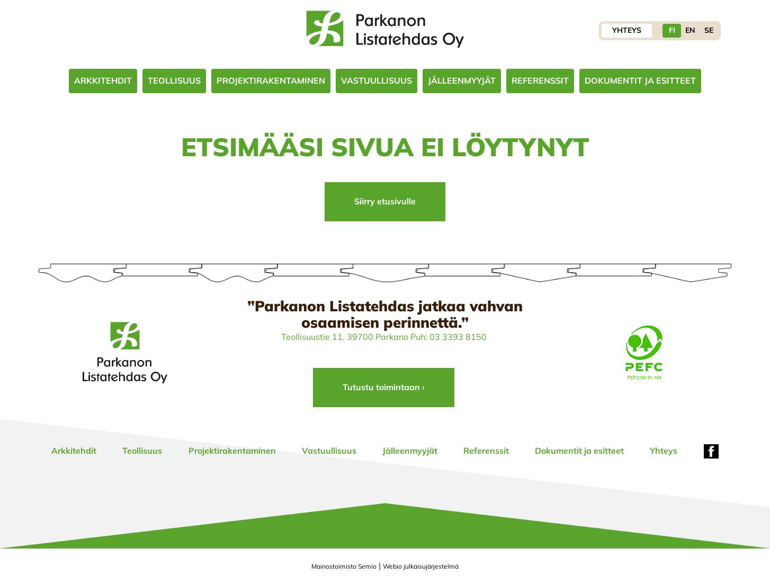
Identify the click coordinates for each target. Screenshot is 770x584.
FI (672, 30)
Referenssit (540, 80)
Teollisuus (174, 80)
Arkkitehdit (103, 80)
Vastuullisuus (376, 80)
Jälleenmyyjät (462, 80)
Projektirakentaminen (271, 80)
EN (690, 30)
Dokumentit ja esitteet (640, 80)
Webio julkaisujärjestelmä (421, 566)
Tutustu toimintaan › (384, 387)
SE (708, 30)
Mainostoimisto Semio (344, 566)
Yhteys (626, 30)
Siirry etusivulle (385, 201)
